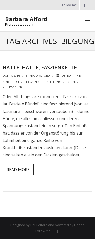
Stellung (54, 82)
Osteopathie (71, 75)
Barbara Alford (38, 75)
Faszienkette (35, 82)
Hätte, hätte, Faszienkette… (42, 67)
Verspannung (13, 87)
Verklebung (72, 82)
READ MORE (18, 169)
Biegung (18, 82)
